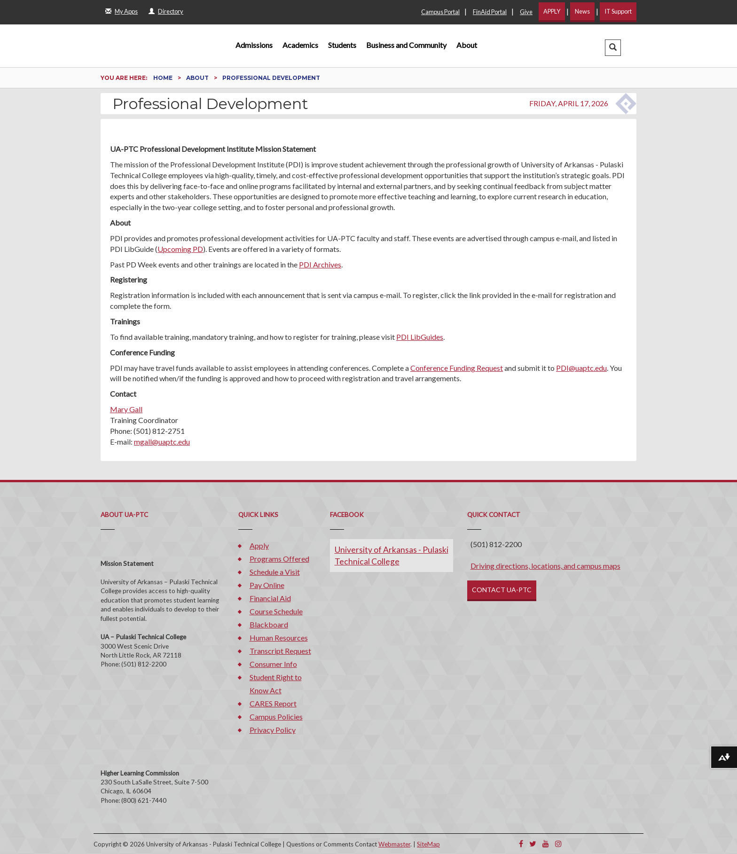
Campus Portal (440, 12)
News (582, 11)
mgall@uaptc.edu (162, 441)
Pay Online (267, 584)
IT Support (618, 11)
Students (342, 44)
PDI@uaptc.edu (581, 367)
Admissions (254, 44)
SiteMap (428, 844)
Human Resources (279, 637)
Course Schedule (276, 611)
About (466, 44)
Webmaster (394, 844)
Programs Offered (279, 558)
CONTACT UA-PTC (502, 590)
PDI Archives (320, 264)
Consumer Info (273, 663)
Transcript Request (280, 650)
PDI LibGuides (419, 336)
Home (163, 77)
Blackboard (269, 624)
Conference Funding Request (456, 367)
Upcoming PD (180, 248)
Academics (300, 44)
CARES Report (273, 703)
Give (526, 12)
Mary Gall (126, 409)
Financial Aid (270, 598)
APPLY (551, 11)
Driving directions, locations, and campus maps (545, 565)
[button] (613, 47)
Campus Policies (276, 716)
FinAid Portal (490, 12)
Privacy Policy (273, 729)
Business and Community (406, 44)
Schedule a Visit (275, 571)
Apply (259, 545)
